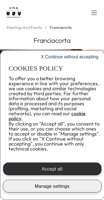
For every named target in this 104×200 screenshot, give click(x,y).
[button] (94, 12)
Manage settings (52, 186)
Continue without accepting (69, 56)
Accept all (52, 169)
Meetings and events (24, 28)
